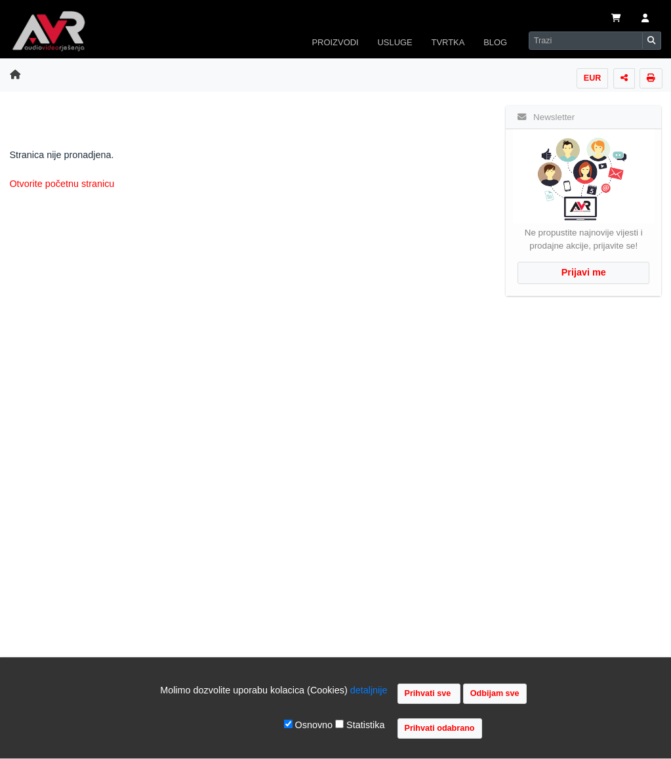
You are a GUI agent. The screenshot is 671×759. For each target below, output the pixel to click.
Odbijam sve (494, 693)
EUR (592, 78)
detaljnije (369, 690)
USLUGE (394, 42)
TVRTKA (448, 42)
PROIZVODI (335, 42)
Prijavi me (583, 272)
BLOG (495, 42)
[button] (645, 19)
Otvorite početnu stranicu (61, 183)
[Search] (586, 40)
